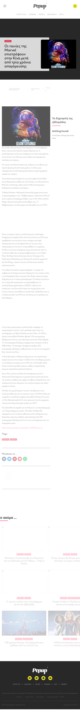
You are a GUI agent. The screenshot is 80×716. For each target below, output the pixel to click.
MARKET (64, 684)
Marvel (13, 439)
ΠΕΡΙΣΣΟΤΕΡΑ (24, 481)
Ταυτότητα (19, 697)
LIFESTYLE (17, 684)
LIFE (55, 684)
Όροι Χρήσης (40, 697)
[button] (4, 459)
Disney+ (5, 439)
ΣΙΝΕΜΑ (47, 684)
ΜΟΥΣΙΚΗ (27, 684)
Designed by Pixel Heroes (71, 705)
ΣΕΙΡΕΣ (37, 684)
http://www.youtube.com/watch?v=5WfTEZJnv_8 (22, 428)
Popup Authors (29, 697)
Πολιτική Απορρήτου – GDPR (55, 697)
